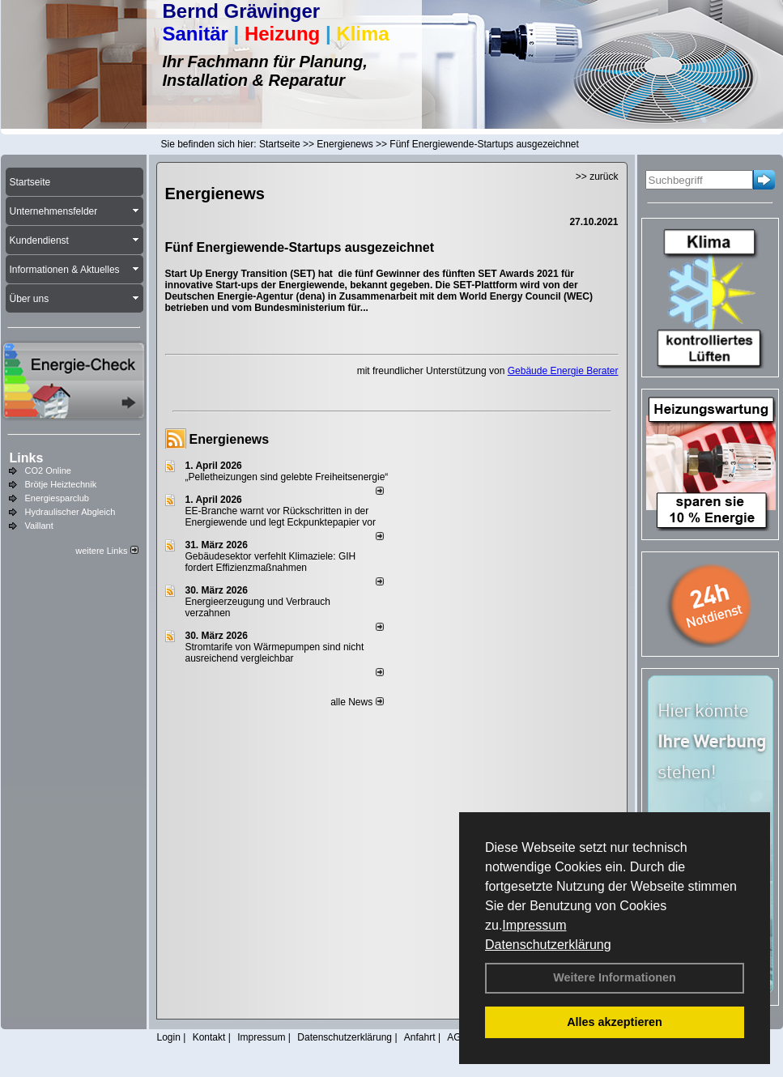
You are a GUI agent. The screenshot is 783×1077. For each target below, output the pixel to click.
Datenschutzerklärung (548, 944)
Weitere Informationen (614, 977)
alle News (356, 702)
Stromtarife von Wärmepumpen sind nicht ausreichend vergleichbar (274, 652)
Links (27, 458)
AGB (457, 1037)
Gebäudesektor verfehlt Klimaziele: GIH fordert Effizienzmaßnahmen (270, 562)
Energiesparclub (57, 498)
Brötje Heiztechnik (61, 484)
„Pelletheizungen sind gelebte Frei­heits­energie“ (287, 477)
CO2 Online (48, 470)
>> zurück (597, 176)
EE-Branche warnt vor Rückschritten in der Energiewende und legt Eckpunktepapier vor (281, 516)
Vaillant (39, 525)
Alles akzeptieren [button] (614, 1021)
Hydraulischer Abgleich (70, 512)
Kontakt (209, 1037)
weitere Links (106, 551)
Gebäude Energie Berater (563, 371)
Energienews (229, 439)
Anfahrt (420, 1037)
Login (169, 1037)
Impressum (534, 925)
